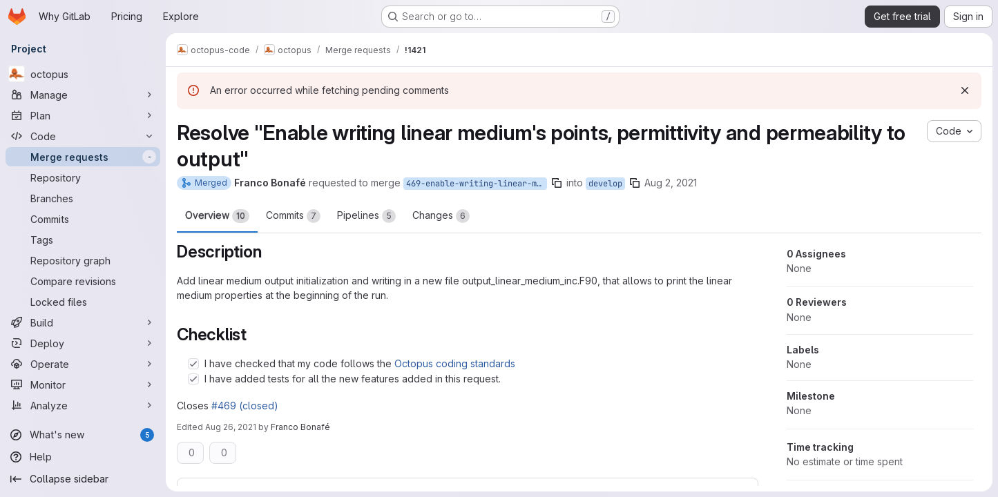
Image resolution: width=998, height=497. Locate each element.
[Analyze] (83, 405)
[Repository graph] (83, 260)
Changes (441, 216)
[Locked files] (83, 301)
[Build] (83, 322)
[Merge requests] (83, 156)
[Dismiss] (965, 90)
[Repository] (83, 177)
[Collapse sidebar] (83, 479)
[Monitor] (83, 384)
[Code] (83, 136)
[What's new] (83, 435)
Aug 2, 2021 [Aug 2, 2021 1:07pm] (670, 182)
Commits (293, 216)
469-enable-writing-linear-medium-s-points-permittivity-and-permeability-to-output (476, 183)
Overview (217, 216)
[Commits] (83, 218)
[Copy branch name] (556, 183)
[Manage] (83, 94)
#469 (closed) (244, 405)
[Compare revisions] (83, 281)
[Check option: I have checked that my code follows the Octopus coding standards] (193, 363)
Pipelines (366, 216)
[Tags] (83, 239)
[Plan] (83, 115)
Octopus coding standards (454, 363)
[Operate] (83, 363)
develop (605, 183)
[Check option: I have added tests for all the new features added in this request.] (193, 378)
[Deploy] (83, 343)
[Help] (83, 457)
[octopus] (83, 74)
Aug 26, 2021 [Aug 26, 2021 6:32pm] (230, 427)
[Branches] (83, 198)
